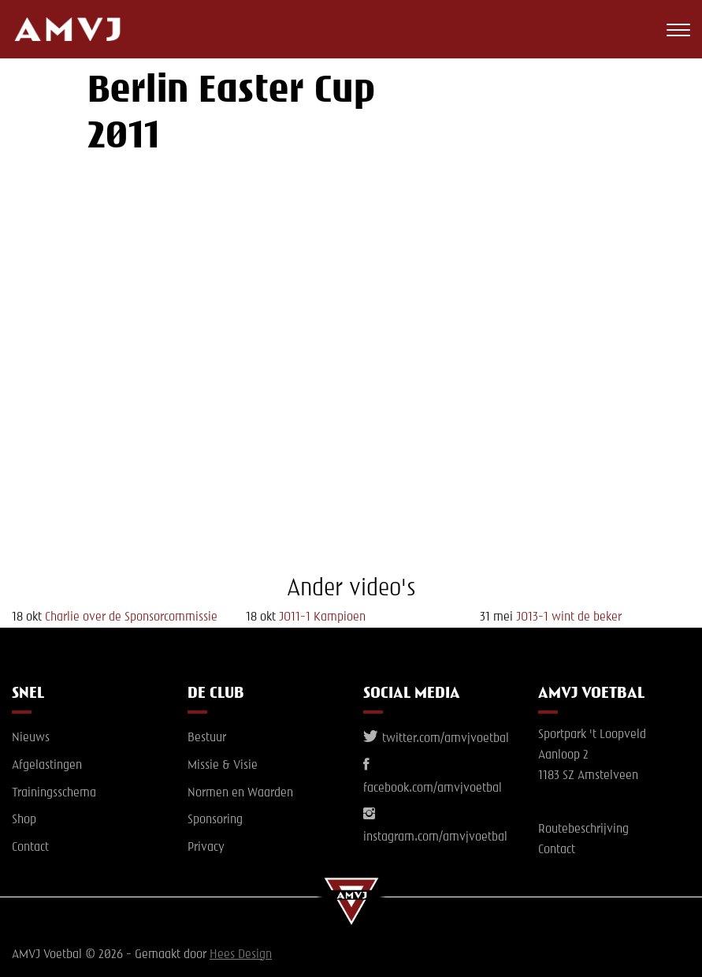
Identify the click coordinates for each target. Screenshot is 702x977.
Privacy (206, 847)
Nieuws (31, 738)
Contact (30, 847)
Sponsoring (215, 820)
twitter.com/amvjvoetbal (436, 739)
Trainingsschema (54, 793)
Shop (24, 820)
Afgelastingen (47, 765)
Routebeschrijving (583, 829)
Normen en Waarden (240, 793)
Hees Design (241, 955)
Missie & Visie (223, 765)
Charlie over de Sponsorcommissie (131, 617)
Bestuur (207, 738)
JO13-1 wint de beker (569, 617)
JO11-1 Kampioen (322, 617)
